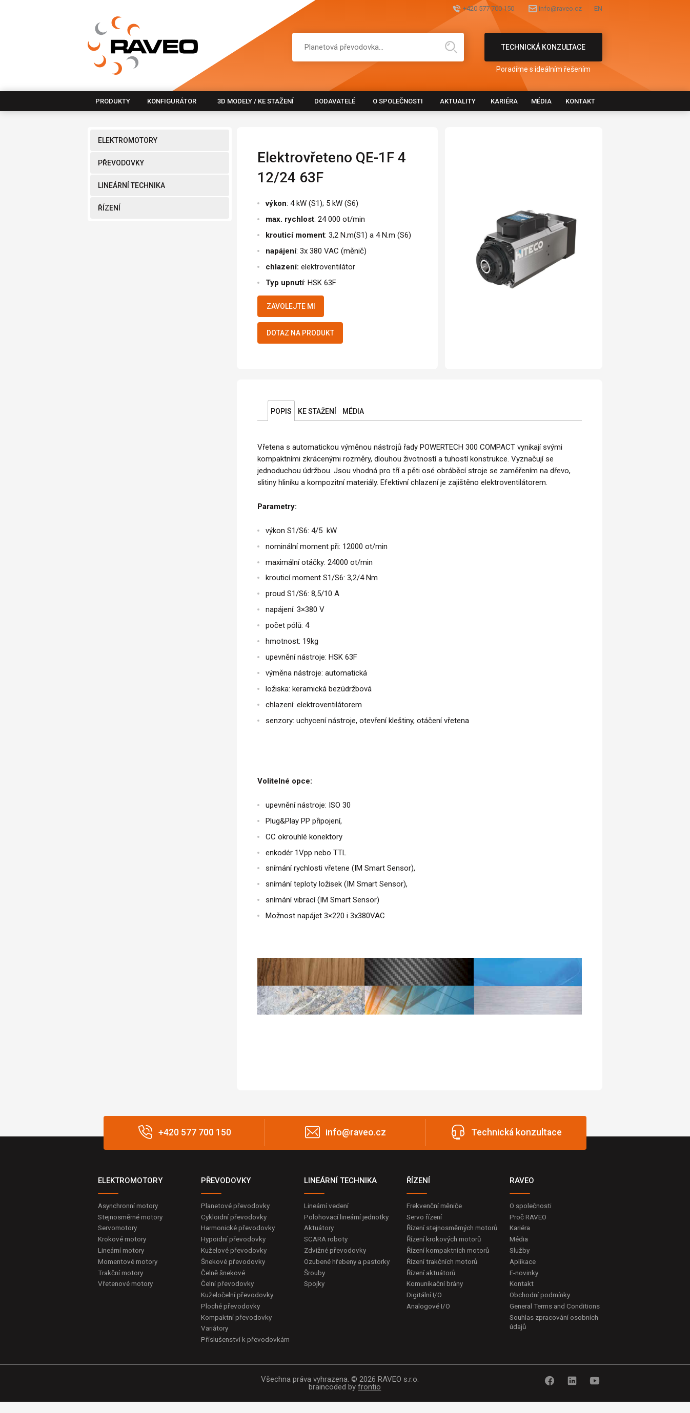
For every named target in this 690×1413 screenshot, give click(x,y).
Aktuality (458, 101)
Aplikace (523, 1270)
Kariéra (504, 101)
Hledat (451, 47)
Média (541, 101)
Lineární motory (123, 1258)
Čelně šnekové (224, 1281)
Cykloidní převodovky (235, 1223)
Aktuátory (320, 1235)
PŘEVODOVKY (121, 163)
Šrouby (315, 1292)
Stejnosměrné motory (133, 1223)
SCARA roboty (327, 1246)
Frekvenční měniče (436, 1212)
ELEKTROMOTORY (127, 140)
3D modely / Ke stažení (255, 101)
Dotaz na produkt (308, 337)
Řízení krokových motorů (446, 1257)
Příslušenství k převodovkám (247, 1351)
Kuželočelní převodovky (238, 1304)
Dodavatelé (334, 101)
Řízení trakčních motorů (445, 1280)
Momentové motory (130, 1270)
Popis (281, 417)
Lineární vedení (328, 1212)
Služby (520, 1258)
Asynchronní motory (131, 1212)
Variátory (216, 1339)
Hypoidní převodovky (234, 1246)
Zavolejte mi (297, 307)
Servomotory (119, 1235)
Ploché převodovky (231, 1316)
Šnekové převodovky (234, 1270)
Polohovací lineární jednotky (349, 1223)
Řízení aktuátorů (433, 1292)
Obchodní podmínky (542, 1304)
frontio (369, 1398)
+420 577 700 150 (450, 9)
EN (597, 9)
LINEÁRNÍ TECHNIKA (131, 185)
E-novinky (525, 1281)
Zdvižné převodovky (336, 1258)
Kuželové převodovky (235, 1258)
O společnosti (398, 101)
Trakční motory (122, 1281)
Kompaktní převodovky (238, 1327)
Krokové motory (123, 1246)
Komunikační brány (437, 1303)
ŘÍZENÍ (109, 208)
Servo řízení (426, 1223)
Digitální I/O (425, 1315)
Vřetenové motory (127, 1293)
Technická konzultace (543, 52)
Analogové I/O (430, 1326)
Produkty (112, 101)
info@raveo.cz (542, 9)
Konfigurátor (171, 101)
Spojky (315, 1303)
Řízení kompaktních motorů (451, 1268)
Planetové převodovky (237, 1212)
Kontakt (580, 101)
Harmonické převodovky (240, 1235)
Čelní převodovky (228, 1293)
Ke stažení (317, 417)
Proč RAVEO (529, 1223)
